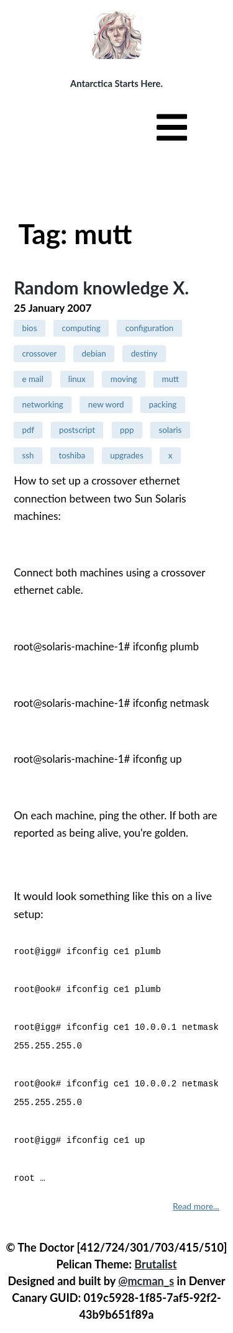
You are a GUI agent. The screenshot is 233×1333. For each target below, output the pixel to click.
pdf (28, 430)
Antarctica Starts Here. (116, 83)
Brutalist (155, 1255)
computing (81, 328)
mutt (170, 379)
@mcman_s (146, 1272)
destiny (144, 353)
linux (77, 379)
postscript (77, 430)
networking (42, 404)
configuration (150, 328)
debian (93, 353)
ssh (28, 455)
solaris (169, 430)
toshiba (71, 455)
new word (106, 404)
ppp (127, 430)
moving (124, 379)
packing (162, 404)
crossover (39, 353)
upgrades (126, 455)
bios (29, 328)
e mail (32, 379)
